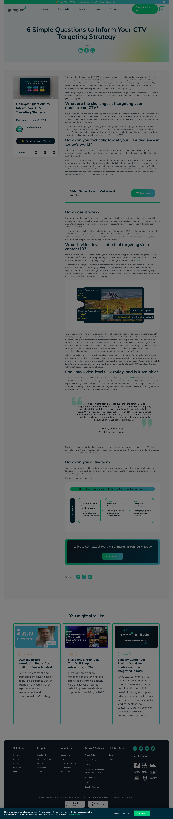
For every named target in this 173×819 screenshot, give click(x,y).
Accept (142, 813)
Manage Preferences (122, 813)
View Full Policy (75, 814)
